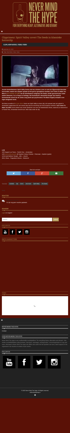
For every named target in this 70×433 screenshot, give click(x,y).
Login (3, 213)
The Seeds (44, 183)
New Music (12, 45)
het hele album (19, 103)
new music (28, 183)
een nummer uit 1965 (13, 93)
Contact (4, 331)
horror (21, 183)
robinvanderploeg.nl (35, 392)
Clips (5, 45)
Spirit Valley (36, 183)
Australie (11, 183)
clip (17, 183)
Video (20, 45)
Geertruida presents (11, 154)
